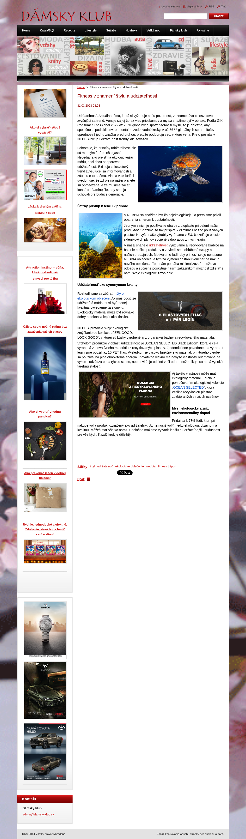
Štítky (82, 467)
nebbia (150, 466)
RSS (211, 6)
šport (172, 466)
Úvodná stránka (170, 6)
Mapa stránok (194, 6)
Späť (81, 479)
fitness (162, 466)
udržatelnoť (105, 466)
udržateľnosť (158, 245)
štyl (92, 466)
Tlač (223, 6)
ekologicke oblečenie (129, 466)
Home (81, 87)
